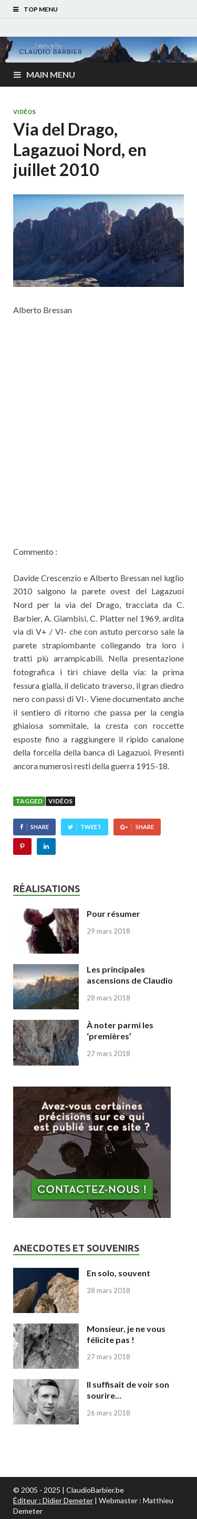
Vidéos (24, 112)
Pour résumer (113, 913)
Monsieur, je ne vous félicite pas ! (126, 1334)
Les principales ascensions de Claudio (130, 974)
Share (39, 826)
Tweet (90, 826)
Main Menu (50, 74)
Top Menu (41, 9)
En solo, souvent (118, 1273)
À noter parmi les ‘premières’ (120, 1030)
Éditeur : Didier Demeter (53, 1500)
